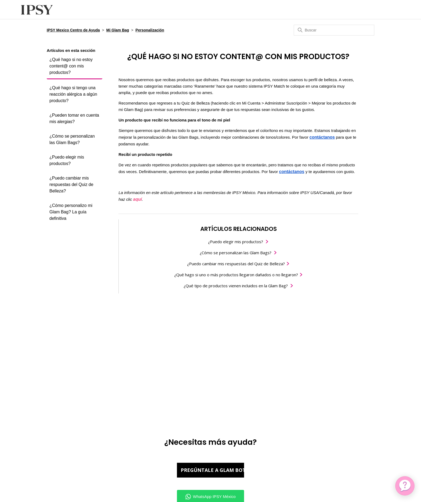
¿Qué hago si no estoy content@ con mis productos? (71, 66)
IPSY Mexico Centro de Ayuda (73, 30)
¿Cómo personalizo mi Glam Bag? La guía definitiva (70, 212)
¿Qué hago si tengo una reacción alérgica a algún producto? (73, 94)
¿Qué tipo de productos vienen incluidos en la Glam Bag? (236, 285)
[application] (405, 486)
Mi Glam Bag (117, 30)
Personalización (150, 30)
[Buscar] (334, 30)
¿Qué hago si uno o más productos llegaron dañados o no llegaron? (236, 274)
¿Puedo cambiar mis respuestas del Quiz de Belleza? (71, 184)
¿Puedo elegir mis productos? (66, 160)
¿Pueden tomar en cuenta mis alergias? (74, 118)
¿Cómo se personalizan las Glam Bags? (72, 139)
